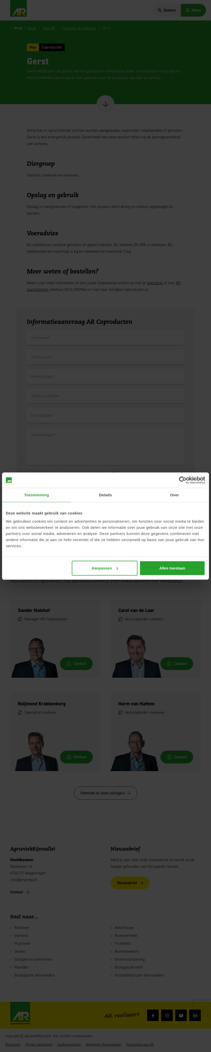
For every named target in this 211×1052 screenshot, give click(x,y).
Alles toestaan (172, 568)
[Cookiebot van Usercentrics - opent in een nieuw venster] (182, 480)
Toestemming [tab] (36, 495)
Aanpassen (104, 568)
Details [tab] (105, 495)
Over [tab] (174, 495)
